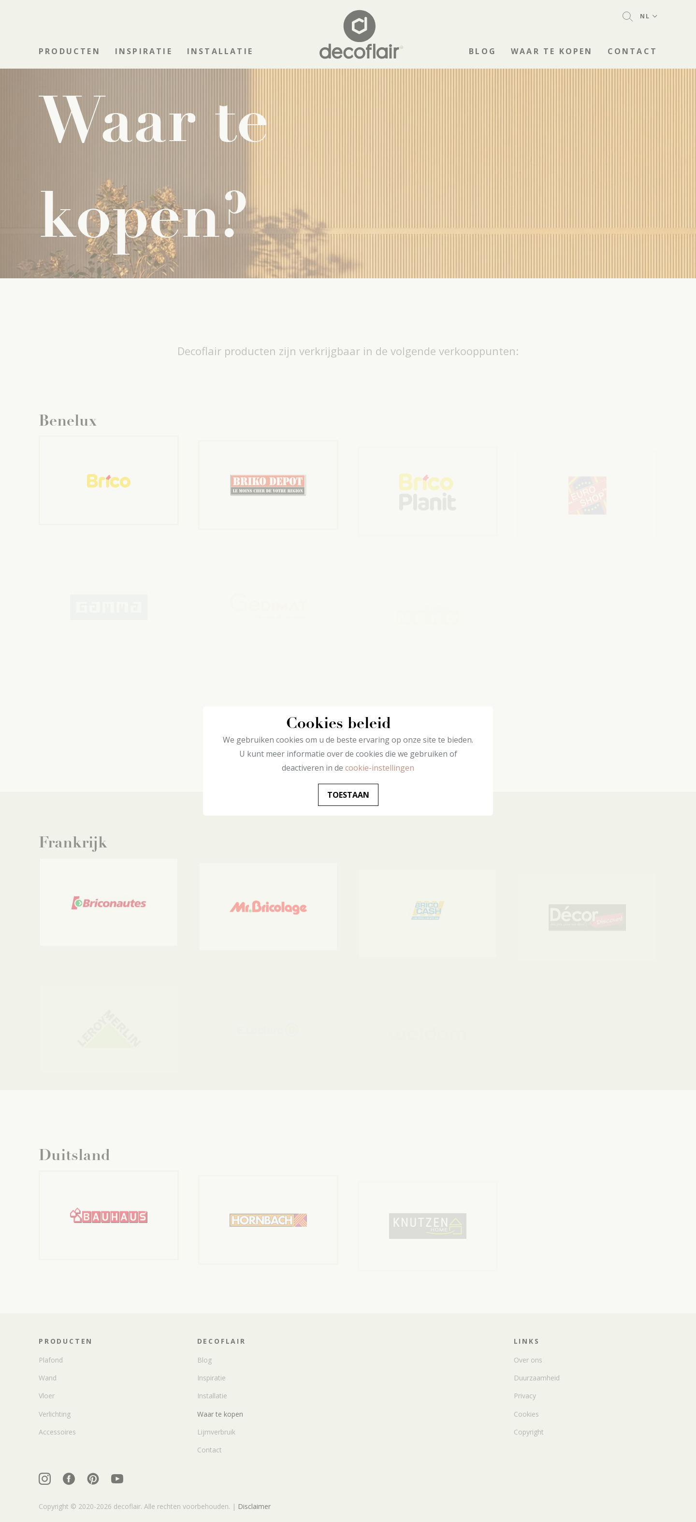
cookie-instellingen (379, 767)
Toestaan (348, 795)
